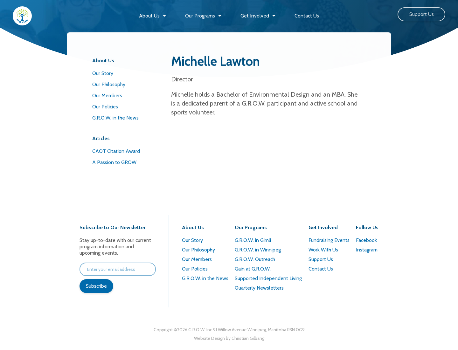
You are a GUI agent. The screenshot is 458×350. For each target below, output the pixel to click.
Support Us (421, 14)
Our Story (102, 73)
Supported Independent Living (268, 278)
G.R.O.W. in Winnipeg (258, 250)
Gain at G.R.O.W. (253, 269)
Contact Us (321, 269)
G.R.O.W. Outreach (255, 259)
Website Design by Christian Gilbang (229, 338)
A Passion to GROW (114, 162)
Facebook (366, 240)
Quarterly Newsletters (259, 288)
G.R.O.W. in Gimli (253, 240)
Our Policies (105, 107)
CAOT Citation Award (116, 151)
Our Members (107, 96)
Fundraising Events (329, 240)
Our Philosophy (108, 84)
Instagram (367, 250)
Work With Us (323, 250)
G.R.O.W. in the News (115, 118)
